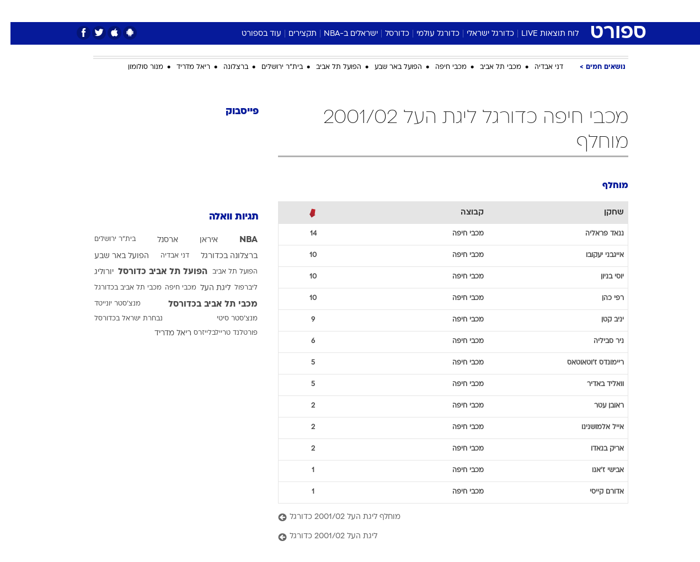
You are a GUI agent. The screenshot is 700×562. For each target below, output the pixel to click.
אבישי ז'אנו (597, 470)
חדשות (545, 11)
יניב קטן (602, 320)
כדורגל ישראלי (480, 34)
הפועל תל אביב (328, 67)
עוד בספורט (251, 34)
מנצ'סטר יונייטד (107, 304)
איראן (198, 240)
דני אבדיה (538, 67)
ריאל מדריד (183, 67)
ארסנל (157, 240)
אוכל (378, 11)
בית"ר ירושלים (271, 67)
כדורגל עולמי (427, 34)
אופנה (224, 11)
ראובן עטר (598, 406)
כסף (406, 11)
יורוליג (93, 272)
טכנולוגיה (264, 11)
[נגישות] (15, 11)
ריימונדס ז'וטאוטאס (585, 363)
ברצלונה (225, 67)
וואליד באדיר (594, 384)
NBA (238, 239)
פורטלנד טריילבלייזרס (215, 333)
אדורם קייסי (596, 492)
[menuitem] (539, 11)
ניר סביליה (598, 341)
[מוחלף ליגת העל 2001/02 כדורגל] (443, 517)
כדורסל (387, 34)
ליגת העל (205, 288)
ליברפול (235, 288)
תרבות (472, 11)
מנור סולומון (135, 67)
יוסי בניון (601, 277)
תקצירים (292, 34)
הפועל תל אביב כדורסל (152, 271)
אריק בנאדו (596, 449)
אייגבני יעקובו (594, 255)
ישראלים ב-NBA (340, 34)
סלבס (437, 11)
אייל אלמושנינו (592, 427)
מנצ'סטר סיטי (226, 318)
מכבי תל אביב (490, 67)
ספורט (508, 11)
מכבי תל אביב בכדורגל (117, 288)
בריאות (343, 11)
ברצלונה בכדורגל (218, 256)
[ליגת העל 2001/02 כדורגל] (443, 537)
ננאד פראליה (594, 234)
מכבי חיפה (440, 67)
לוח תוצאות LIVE (539, 34)
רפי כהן (602, 298)
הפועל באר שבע (388, 67)
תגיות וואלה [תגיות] (223, 217)
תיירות (306, 11)
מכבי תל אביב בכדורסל (202, 304)
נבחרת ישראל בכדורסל (118, 318)
